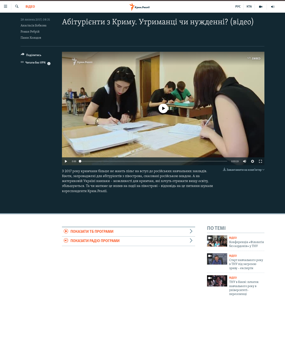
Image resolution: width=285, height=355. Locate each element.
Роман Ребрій (30, 31)
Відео (30, 7)
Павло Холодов (31, 37)
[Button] (31, 56)
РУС (238, 6)
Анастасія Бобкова (34, 25)
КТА (249, 6)
